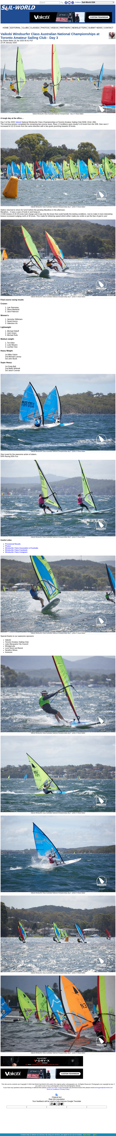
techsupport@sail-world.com (103, 1087)
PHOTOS (45, 28)
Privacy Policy (64, 1089)
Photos (8, 546)
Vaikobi (18, 122)
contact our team (52, 1087)
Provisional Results (13, 544)
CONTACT (108, 28)
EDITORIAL (15, 28)
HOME (6, 28)
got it (94, 1135)
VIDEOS (54, 28)
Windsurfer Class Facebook (16, 550)
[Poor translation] (60, 1104)
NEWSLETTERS (79, 28)
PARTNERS (65, 28)
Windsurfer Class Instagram (16, 552)
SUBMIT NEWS (95, 28)
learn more (86, 1135)
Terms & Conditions (53, 1089)
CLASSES (34, 28)
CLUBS (25, 28)
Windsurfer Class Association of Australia (21, 548)
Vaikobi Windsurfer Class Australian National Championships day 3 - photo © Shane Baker (58, 206)
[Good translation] (53, 1104)
